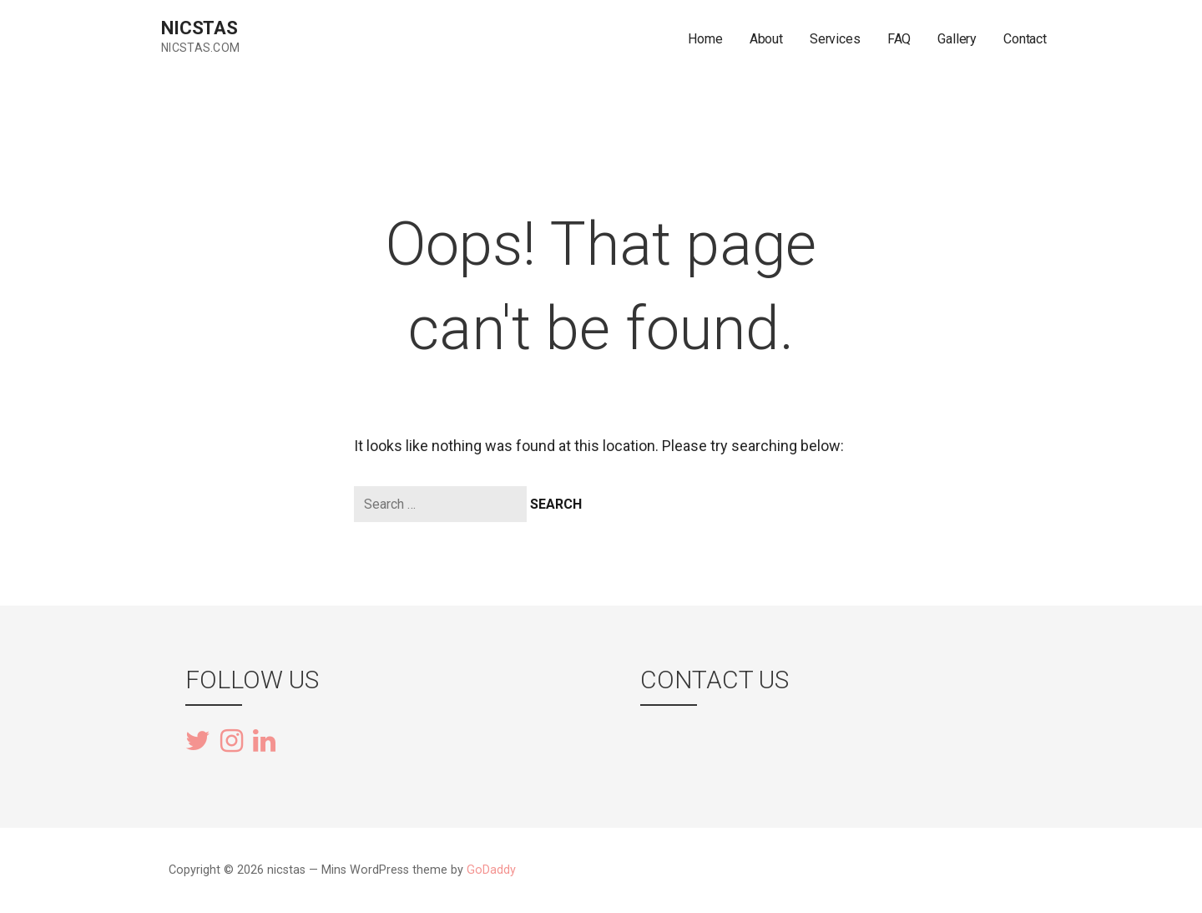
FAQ (899, 39)
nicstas (199, 28)
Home (705, 39)
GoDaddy (491, 870)
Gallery (957, 39)
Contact (1025, 39)
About (766, 39)
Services (835, 39)
